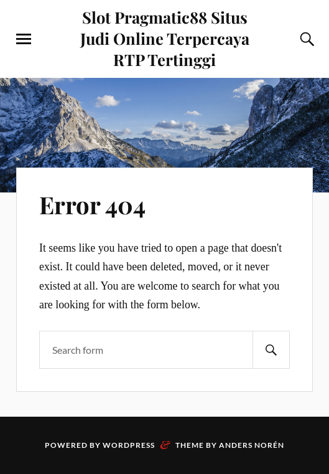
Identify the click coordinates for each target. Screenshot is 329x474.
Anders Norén (251, 445)
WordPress (129, 445)
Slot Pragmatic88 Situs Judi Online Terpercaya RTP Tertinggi (164, 38)
